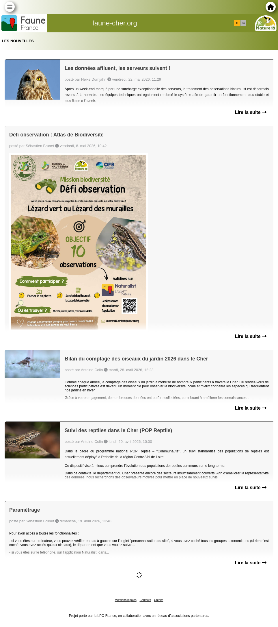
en (243, 23)
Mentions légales (126, 600)
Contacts (145, 600)
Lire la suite (250, 112)
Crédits (158, 600)
